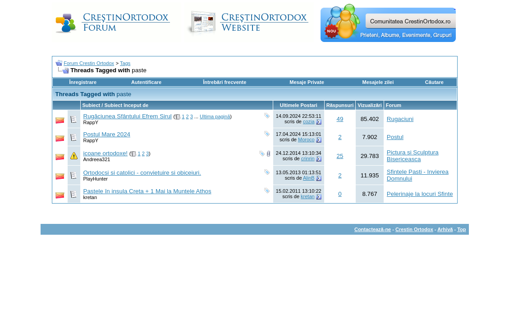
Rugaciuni (400, 119)
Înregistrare (83, 82)
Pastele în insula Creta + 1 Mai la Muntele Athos (147, 191)
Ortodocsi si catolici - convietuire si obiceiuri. (142, 172)
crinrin (308, 158)
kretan (90, 197)
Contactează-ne (372, 229)
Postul (395, 137)
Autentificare (146, 82)
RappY (91, 122)
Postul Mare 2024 (106, 134)
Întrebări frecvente (224, 82)
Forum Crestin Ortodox (89, 63)
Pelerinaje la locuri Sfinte (420, 193)
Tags (125, 63)
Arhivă (445, 229)
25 (340, 156)
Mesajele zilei (378, 82)
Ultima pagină (215, 116)
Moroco (306, 139)
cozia (309, 121)
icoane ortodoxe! (105, 153)
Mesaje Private (306, 82)
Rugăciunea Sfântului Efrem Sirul (127, 116)
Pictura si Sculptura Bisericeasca (413, 155)
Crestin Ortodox (414, 229)
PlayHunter (95, 178)
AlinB (309, 178)
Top (461, 229)
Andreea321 (96, 159)
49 (340, 119)
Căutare (434, 82)
